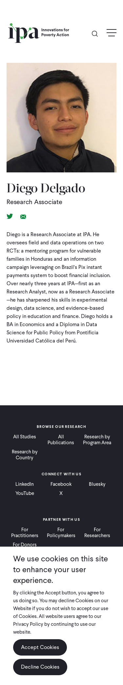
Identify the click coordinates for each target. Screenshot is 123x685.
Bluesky (97, 484)
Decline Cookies (40, 666)
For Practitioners (24, 532)
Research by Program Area (97, 440)
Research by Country (25, 455)
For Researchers (97, 532)
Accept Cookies (40, 647)
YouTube (24, 493)
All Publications (61, 440)
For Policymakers (61, 532)
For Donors (25, 545)
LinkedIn (24, 484)
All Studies (24, 437)
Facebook (61, 484)
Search (97, 33)
